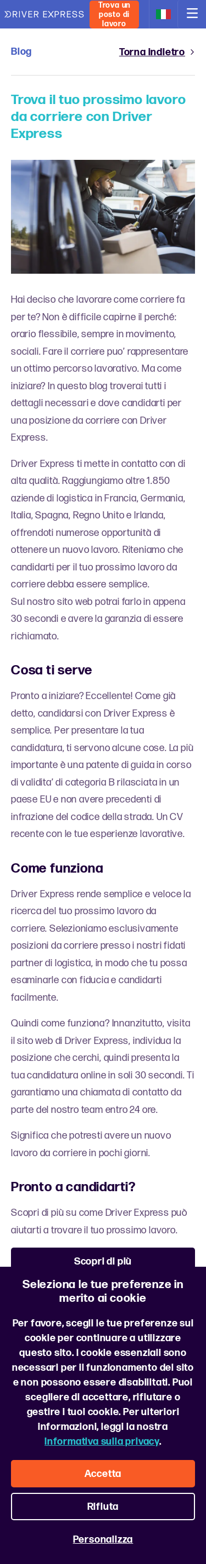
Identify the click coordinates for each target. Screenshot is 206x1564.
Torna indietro (157, 52)
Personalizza (103, 1539)
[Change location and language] (163, 14)
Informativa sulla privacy (101, 1441)
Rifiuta (103, 1507)
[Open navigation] (191, 14)
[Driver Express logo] (44, 14)
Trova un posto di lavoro (114, 14)
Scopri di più (103, 1261)
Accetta (103, 1474)
